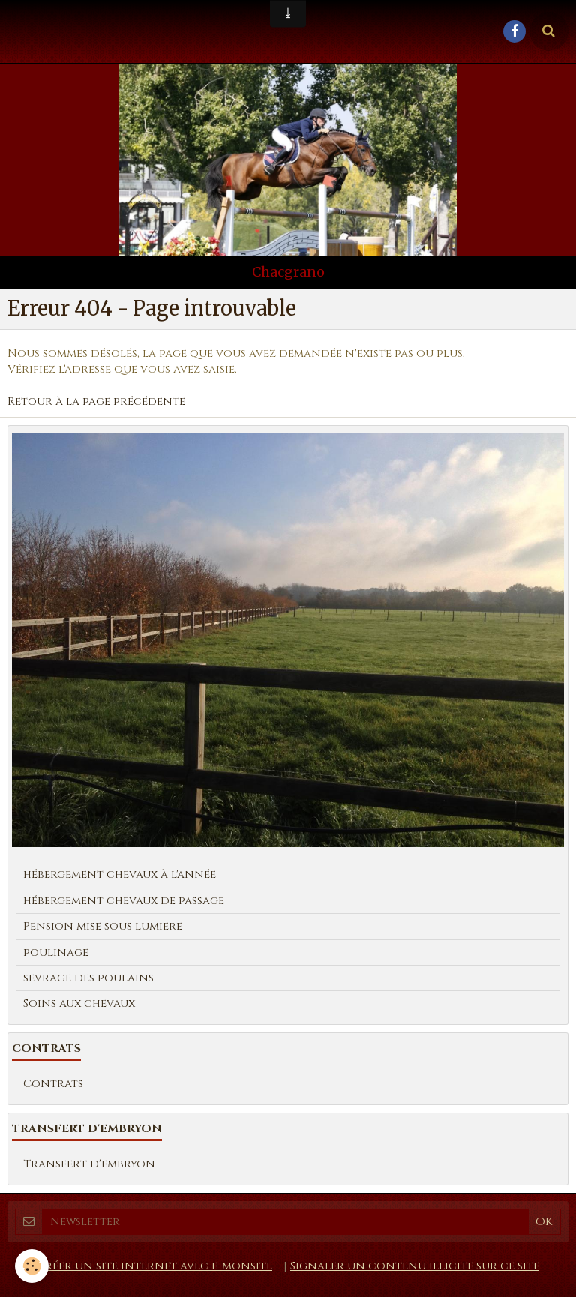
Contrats (53, 1084)
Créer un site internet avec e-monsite (154, 1266)
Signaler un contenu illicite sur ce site (414, 1266)
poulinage (55, 952)
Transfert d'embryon (89, 1164)
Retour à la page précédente (96, 401)
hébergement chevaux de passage (123, 901)
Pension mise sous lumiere (102, 926)
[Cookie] (32, 1266)
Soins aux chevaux (79, 1003)
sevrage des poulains (88, 978)
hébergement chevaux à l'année (119, 874)
